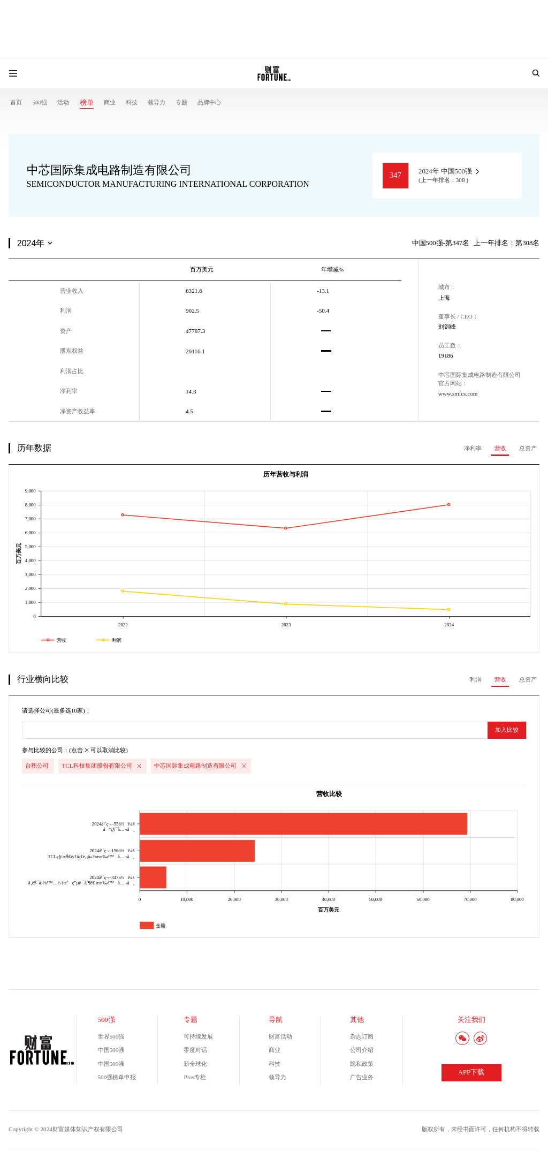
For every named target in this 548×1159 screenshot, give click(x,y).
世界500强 (111, 1036)
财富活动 (280, 1036)
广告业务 (362, 1077)
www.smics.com (458, 393)
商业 (110, 102)
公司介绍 (362, 1050)
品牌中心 (209, 102)
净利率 (473, 448)
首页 (16, 102)
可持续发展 (198, 1036)
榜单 (87, 103)
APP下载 (471, 1072)
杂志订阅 (362, 1036)
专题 (181, 102)
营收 (500, 448)
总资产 (528, 448)
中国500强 (111, 1050)
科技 (132, 102)
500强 (39, 102)
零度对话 (195, 1050)
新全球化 (195, 1063)
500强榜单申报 (117, 1077)
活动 (63, 102)
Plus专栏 (195, 1077)
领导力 (156, 102)
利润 (476, 679)
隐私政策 (362, 1063)
